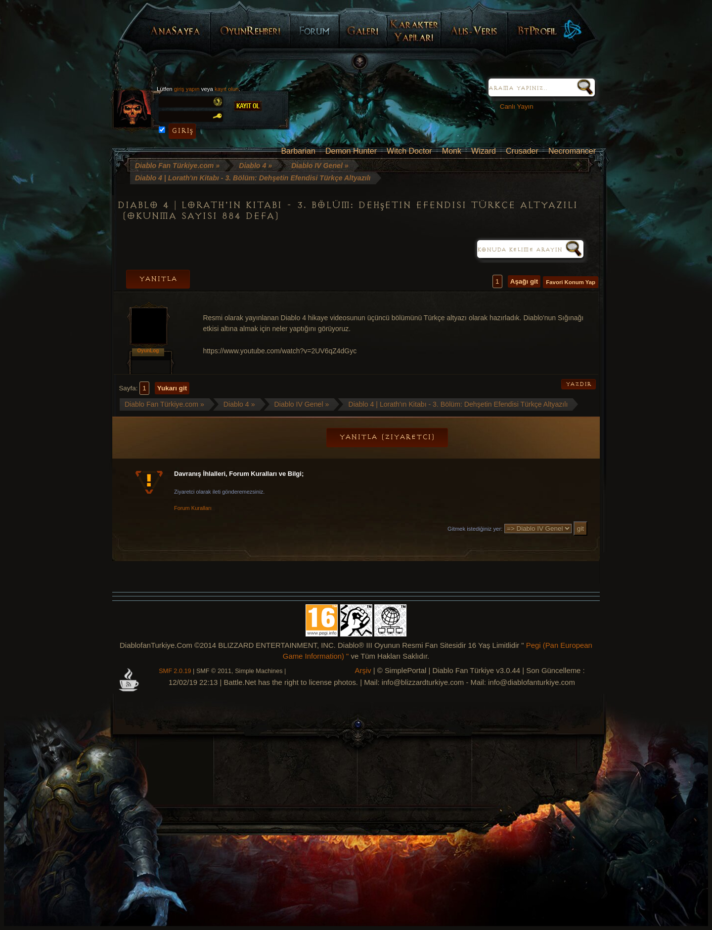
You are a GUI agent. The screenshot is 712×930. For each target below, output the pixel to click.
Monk (451, 151)
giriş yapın (187, 89)
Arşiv (363, 671)
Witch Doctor (409, 151)
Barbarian (298, 151)
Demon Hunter (351, 151)
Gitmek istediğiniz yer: (474, 529)
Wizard (483, 151)
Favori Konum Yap (570, 282)
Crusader (522, 151)
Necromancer (572, 151)
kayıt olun (227, 89)
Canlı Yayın (513, 106)
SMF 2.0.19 (175, 671)
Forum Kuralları (193, 508)
